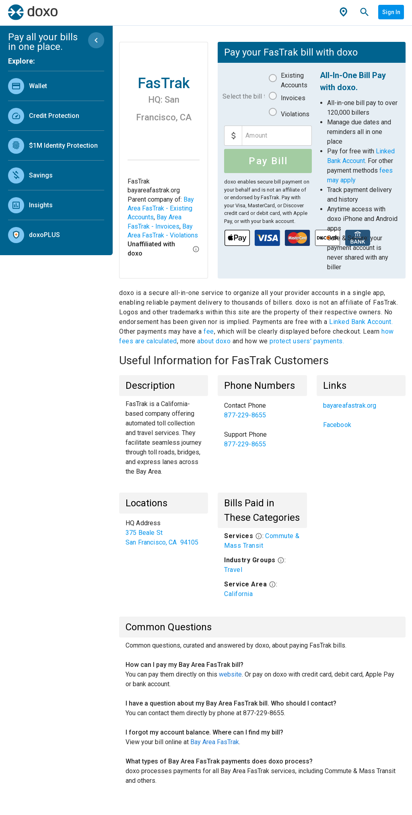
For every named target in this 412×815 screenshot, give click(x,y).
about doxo (214, 341)
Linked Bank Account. (361, 322)
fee (209, 331)
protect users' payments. (307, 341)
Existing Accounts (294, 80)
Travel (233, 570)
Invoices (293, 98)
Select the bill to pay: (243, 96)
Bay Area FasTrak (214, 742)
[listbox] (56, 159)
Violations (295, 114)
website (230, 674)
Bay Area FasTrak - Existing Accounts (161, 208)
